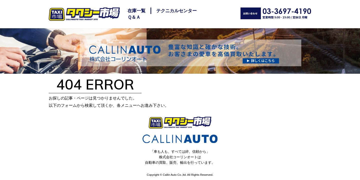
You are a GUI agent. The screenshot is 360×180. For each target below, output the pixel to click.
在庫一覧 (137, 10)
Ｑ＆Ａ (134, 17)
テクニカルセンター (176, 10)
